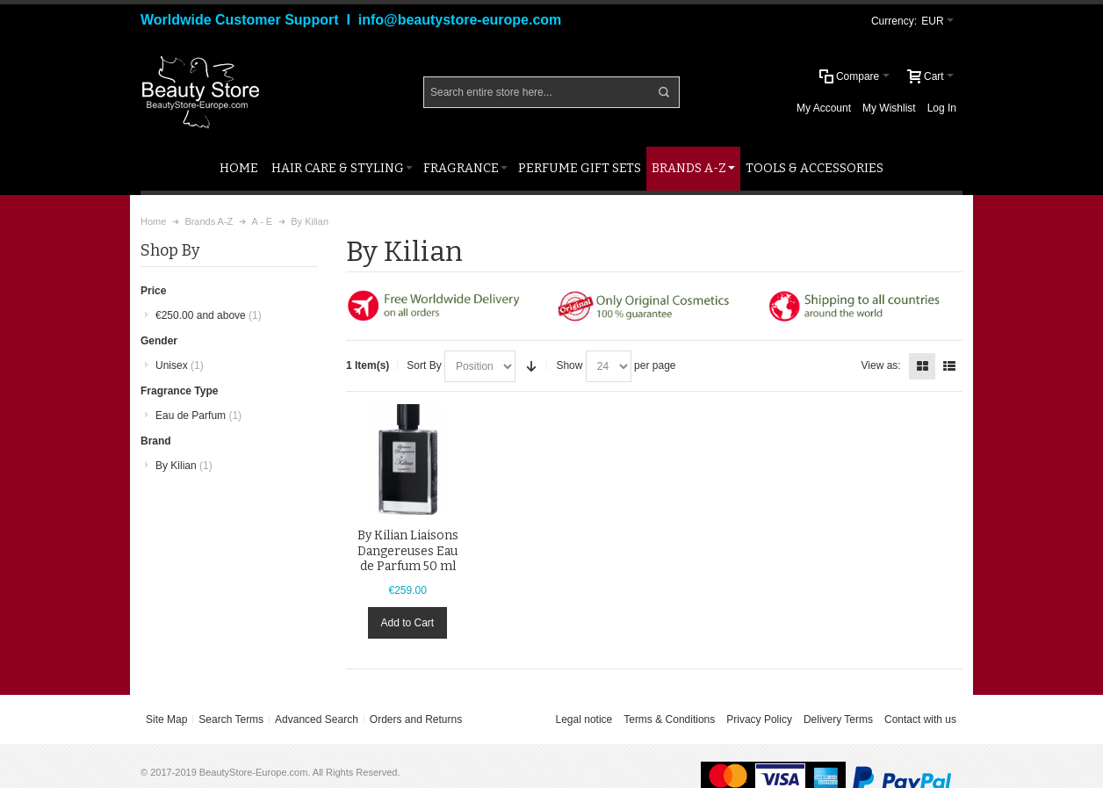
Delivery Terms (838, 719)
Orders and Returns (416, 719)
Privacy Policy (759, 719)
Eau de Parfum (198, 415)
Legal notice (584, 719)
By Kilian (184, 465)
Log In (941, 108)
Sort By (424, 365)
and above (208, 315)
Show (569, 365)
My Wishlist (889, 108)
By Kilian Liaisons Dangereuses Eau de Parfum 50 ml (407, 550)
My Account (824, 108)
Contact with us (920, 719)
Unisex (179, 365)
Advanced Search (316, 719)
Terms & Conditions (669, 719)
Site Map (166, 719)
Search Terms (230, 719)
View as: (881, 365)
